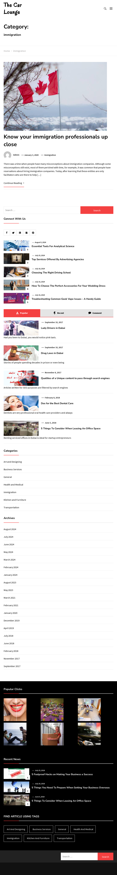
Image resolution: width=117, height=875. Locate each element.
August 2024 (10, 529)
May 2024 (8, 551)
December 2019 (12, 620)
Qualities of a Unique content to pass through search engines (75, 378)
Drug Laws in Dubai (52, 353)
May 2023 (8, 590)
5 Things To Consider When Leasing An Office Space (71, 428)
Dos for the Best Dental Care (57, 403)
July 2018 (8, 635)
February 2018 (11, 650)
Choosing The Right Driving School (51, 272)
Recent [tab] (58, 313)
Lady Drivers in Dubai (53, 328)
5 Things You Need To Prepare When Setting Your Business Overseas (71, 787)
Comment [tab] (95, 313)
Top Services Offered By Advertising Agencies (58, 259)
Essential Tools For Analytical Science (53, 246)
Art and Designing (13, 461)
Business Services (13, 469)
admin (16, 155)
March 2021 (9, 597)
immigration (50, 155)
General (8, 476)
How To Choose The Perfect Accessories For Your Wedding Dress (68, 286)
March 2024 (9, 559)
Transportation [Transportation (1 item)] (64, 838)
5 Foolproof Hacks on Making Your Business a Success (62, 774)
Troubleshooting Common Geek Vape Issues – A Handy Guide (66, 299)
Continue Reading (14, 182)
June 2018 (9, 643)
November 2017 (12, 658)
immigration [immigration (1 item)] (13, 838)
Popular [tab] (22, 313)
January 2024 (10, 574)
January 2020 (10, 612)
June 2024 (9, 544)
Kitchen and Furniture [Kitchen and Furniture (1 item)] (38, 838)
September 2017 (12, 666)
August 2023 (10, 582)
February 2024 (11, 567)
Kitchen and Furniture (15, 499)
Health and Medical (13, 484)
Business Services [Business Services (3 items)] (42, 829)
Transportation (11, 507)
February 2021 (11, 605)
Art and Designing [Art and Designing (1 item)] (16, 829)
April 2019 (9, 628)
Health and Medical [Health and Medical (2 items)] (83, 829)
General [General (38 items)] (62, 829)
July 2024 (8, 536)
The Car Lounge (13, 8)
